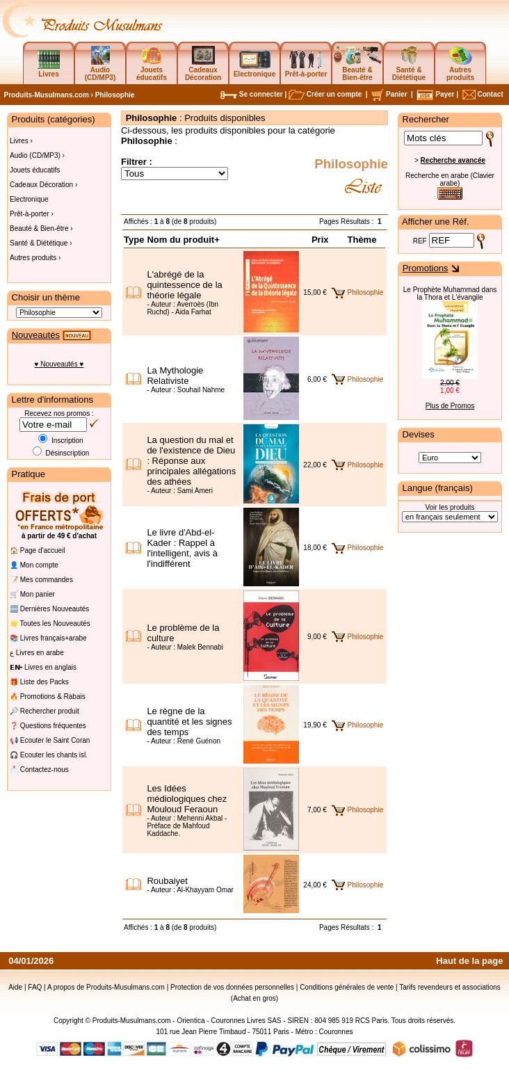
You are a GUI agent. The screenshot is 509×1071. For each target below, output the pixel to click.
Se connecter (251, 94)
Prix (320, 239)
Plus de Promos (450, 406)
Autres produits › (35, 257)
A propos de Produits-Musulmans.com (106, 987)
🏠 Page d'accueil (37, 550)
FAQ (35, 987)
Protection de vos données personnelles (232, 987)
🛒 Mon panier (32, 594)
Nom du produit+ (183, 239)
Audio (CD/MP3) (100, 66)
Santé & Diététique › (41, 243)
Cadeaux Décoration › (43, 184)
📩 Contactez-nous (39, 769)
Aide (15, 987)
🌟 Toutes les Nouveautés (50, 623)
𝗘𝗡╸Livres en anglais (43, 667)
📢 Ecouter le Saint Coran (50, 740)
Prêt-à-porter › (32, 214)
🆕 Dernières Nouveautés (49, 609)
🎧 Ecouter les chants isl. (49, 755)
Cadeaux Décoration (203, 66)
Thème (362, 239)
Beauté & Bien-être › (41, 228)
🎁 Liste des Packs (39, 682)
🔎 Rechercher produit (44, 711)
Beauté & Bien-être (357, 66)
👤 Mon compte (34, 565)
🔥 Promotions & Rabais (48, 696)
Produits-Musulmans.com (46, 95)
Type (134, 239)
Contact (481, 94)
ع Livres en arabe (37, 653)
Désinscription (61, 453)
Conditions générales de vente (347, 987)
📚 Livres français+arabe (48, 638)
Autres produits (460, 66)
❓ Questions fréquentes (48, 726)
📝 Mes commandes (41, 579)
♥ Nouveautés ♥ (59, 364)
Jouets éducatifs (151, 66)
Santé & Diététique (409, 66)
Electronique (29, 199)
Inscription (60, 440)
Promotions (426, 268)
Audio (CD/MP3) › (37, 155)
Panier (389, 94)
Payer (435, 94)
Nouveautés (36, 335)
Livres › (21, 141)
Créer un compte (325, 94)
